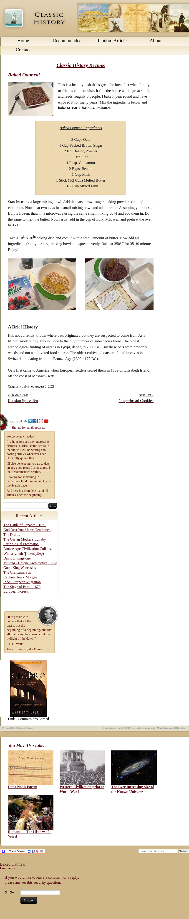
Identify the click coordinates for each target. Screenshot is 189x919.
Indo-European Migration (22, 582)
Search (15, 485)
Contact (23, 49)
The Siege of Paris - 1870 (21, 587)
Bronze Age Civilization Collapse (28, 549)
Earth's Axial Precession (21, 544)
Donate (29, 728)
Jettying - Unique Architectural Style (30, 563)
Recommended (67, 40)
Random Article (111, 40)
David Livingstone (17, 558)
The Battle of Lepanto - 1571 (24, 525)
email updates (35, 427)
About (156, 40)
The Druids (11, 534)
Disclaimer (181, 728)
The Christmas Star (17, 572)
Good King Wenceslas (19, 568)
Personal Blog (9, 728)
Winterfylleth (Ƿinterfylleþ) (23, 553)
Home (23, 40)
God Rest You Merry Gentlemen (27, 530)
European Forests (16, 591)
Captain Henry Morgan (20, 577)
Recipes (21, 728)
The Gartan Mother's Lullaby (24, 539)
